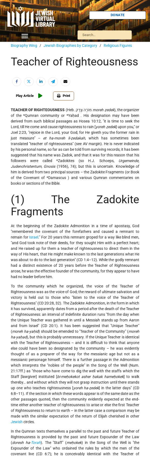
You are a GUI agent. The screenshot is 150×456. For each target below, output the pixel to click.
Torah (36, 442)
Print (63, 96)
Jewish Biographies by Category (70, 45)
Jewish (17, 422)
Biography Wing (24, 45)
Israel (33, 237)
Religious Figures (118, 45)
